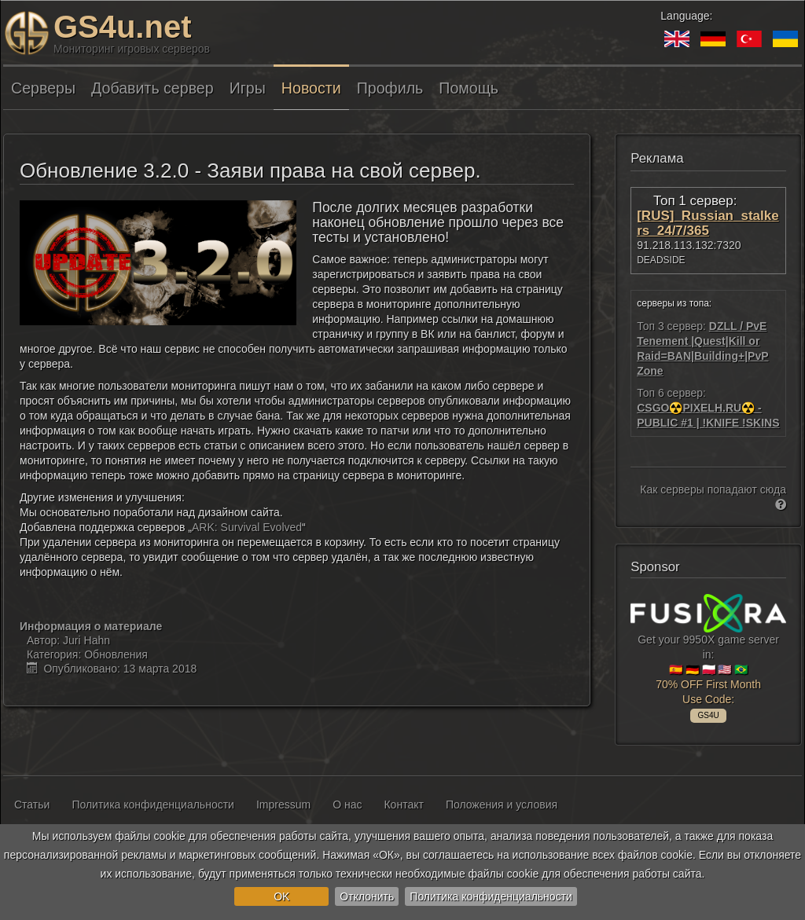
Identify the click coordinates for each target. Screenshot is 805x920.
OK (281, 896)
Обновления (116, 654)
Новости (311, 88)
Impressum (283, 804)
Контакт (403, 804)
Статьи (32, 804)
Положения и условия (501, 804)
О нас (347, 804)
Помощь (468, 88)
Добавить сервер (152, 88)
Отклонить (367, 896)
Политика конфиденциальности (491, 896)
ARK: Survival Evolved (247, 527)
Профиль (390, 88)
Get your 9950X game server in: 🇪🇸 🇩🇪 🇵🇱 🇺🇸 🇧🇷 (708, 656)
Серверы (43, 88)
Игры (248, 88)
